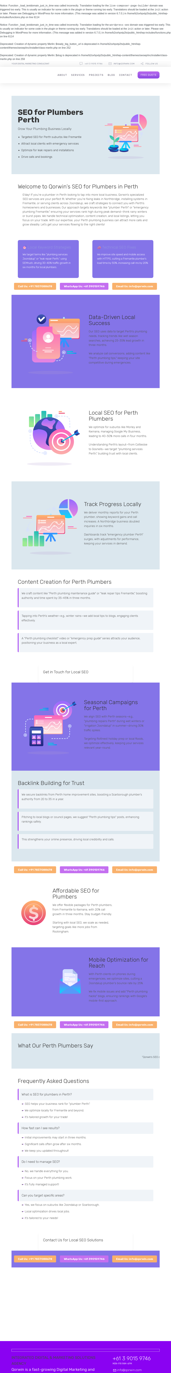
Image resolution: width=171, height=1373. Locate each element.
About (62, 75)
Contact (125, 75)
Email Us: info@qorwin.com (134, 286)
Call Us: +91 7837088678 (35, 286)
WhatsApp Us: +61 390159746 (84, 286)
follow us (152, 63)
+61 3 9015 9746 (94, 63)
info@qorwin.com (124, 63)
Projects (96, 75)
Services (78, 75)
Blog (111, 75)
